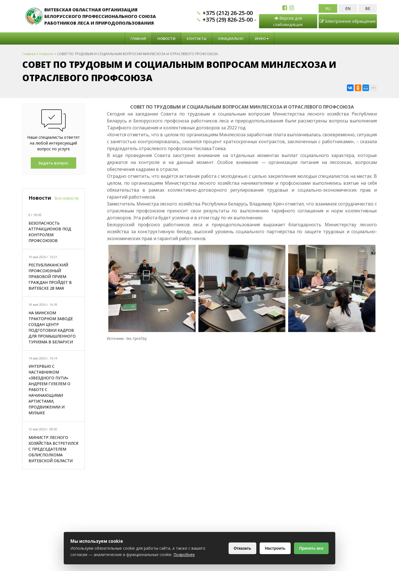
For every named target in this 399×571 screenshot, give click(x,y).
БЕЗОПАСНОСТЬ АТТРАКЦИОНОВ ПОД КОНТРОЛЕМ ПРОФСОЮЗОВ (50, 231)
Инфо (261, 38)
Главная (138, 38)
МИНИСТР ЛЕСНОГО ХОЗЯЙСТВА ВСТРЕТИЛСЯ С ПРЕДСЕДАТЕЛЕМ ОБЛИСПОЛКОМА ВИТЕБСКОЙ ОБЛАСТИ (53, 449)
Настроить (275, 548)
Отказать (242, 548)
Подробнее (184, 554)
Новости (166, 38)
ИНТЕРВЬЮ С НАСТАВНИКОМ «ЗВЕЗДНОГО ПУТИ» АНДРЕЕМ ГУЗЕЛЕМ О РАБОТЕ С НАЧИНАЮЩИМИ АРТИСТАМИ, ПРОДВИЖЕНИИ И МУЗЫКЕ (49, 389)
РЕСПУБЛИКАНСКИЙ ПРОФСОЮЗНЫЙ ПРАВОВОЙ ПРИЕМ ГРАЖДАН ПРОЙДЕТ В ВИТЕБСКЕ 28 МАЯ (50, 276)
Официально (231, 38)
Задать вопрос (53, 163)
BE (367, 8)
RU (328, 8)
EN (348, 8)
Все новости (66, 198)
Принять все (311, 548)
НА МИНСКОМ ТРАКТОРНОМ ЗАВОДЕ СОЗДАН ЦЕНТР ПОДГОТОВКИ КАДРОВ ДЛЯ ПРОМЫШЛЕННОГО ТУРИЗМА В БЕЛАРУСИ (52, 327)
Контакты (196, 38)
